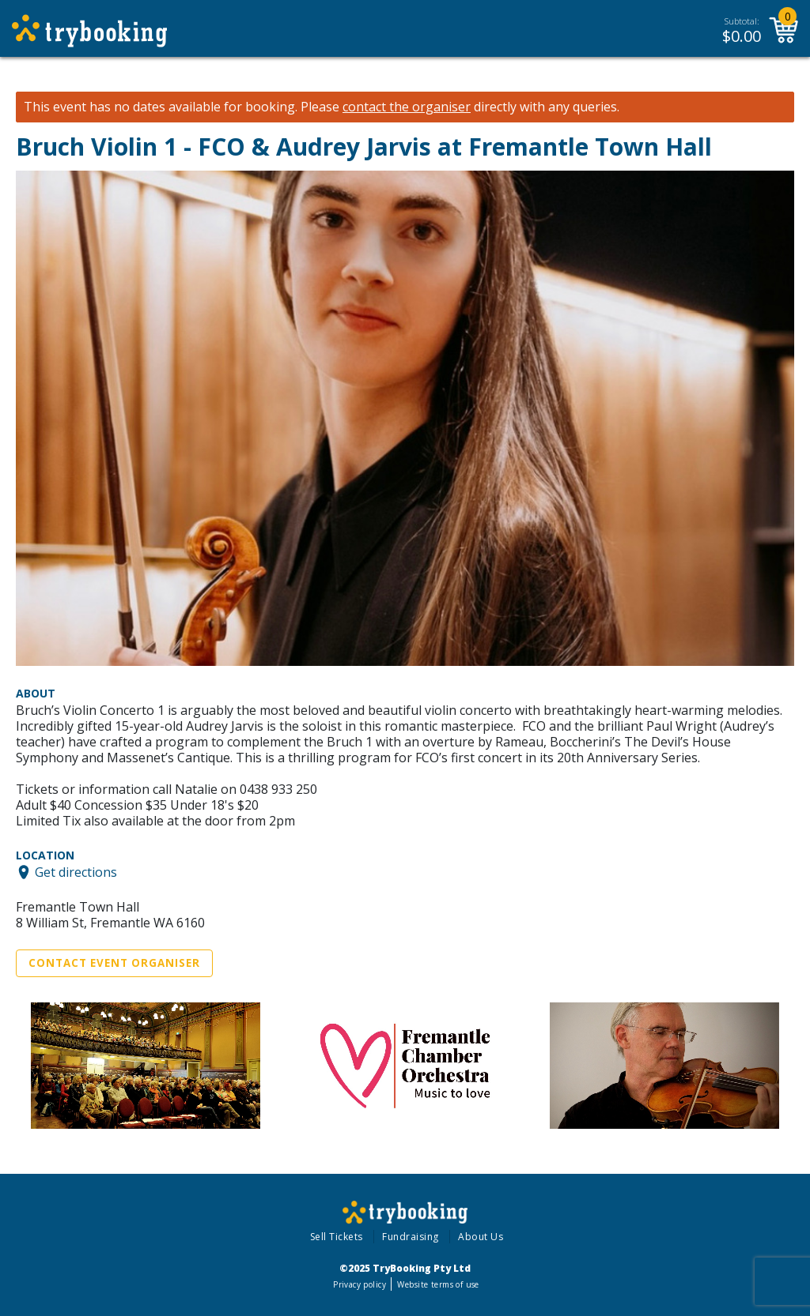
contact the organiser (407, 107)
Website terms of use (438, 1284)
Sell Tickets (336, 1236)
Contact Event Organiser (114, 963)
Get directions (76, 872)
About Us (480, 1236)
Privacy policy (359, 1284)
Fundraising (410, 1236)
